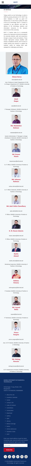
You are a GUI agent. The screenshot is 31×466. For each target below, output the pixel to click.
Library (8, 421)
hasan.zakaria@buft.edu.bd (16, 235)
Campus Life (10, 402)
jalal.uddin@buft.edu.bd (16, 211)
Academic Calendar (12, 397)
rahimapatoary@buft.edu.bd (16, 287)
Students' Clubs (11, 431)
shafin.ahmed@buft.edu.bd (16, 260)
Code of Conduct (11, 405)
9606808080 (19, 390)
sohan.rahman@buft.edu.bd (16, 186)
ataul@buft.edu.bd (16, 106)
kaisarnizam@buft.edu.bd (16, 161)
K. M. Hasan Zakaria (16, 231)
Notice (8, 426)
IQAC (8, 418)
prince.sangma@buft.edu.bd (16, 339)
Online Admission (11, 429)
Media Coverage (11, 423)
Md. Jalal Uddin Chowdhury (16, 206)
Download (9, 413)
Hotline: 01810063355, (10, 390)
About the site (10, 395)
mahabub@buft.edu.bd (16, 132)
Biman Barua (16, 77)
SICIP (8, 434)
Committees (10, 408)
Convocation (10, 410)
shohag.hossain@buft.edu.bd (16, 366)
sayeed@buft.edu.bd (16, 314)
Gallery (8, 416)
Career (8, 400)
